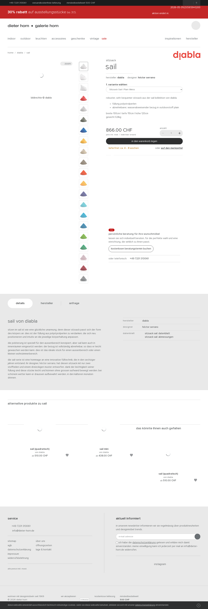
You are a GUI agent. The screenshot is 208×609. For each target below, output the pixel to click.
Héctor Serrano (146, 77)
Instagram (158, 564)
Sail (28, 53)
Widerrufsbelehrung (18, 558)
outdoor (26, 38)
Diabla (20, 53)
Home (10, 53)
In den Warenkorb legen (144, 141)
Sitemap (12, 541)
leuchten (42, 38)
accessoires (60, 38)
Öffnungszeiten (44, 545)
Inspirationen (174, 38)
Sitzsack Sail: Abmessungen (157, 337)
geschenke (79, 38)
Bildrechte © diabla (41, 98)
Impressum (13, 554)
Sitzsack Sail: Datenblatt (156, 333)
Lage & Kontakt (43, 549)
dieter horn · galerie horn (33, 26)
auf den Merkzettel (172, 148)
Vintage (94, 38)
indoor (13, 38)
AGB (10, 545)
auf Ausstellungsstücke (42, 12)
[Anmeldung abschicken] (197, 536)
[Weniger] (163, 133)
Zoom (66, 63)
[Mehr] (179, 133)
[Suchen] (195, 25)
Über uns (40, 541)
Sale (106, 38)
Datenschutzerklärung (19, 549)
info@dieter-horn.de (21, 530)
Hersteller (193, 38)
